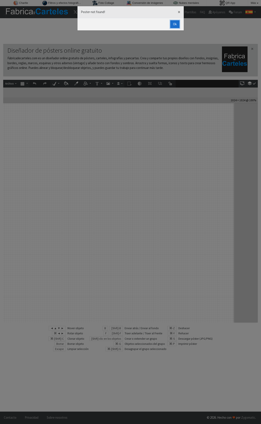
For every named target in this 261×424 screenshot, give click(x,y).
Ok (175, 24)
